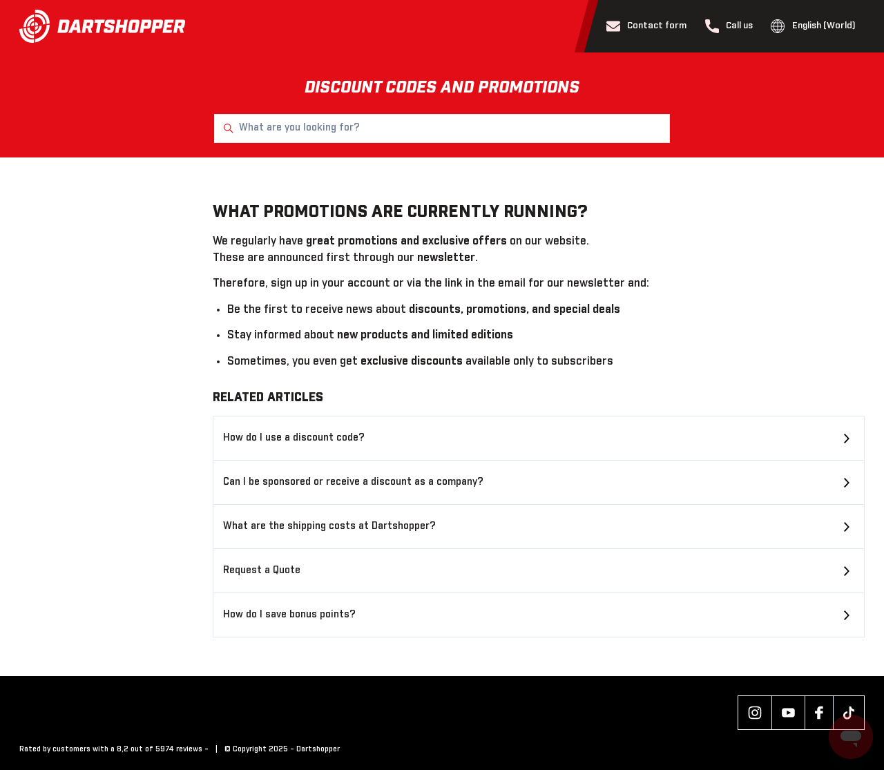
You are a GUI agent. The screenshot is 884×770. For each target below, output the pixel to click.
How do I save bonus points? (289, 614)
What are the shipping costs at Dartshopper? (329, 526)
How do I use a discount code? (294, 438)
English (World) (813, 26)
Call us (729, 26)
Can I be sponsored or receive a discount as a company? (353, 482)
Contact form (646, 26)
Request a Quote (261, 570)
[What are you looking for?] (442, 128)
